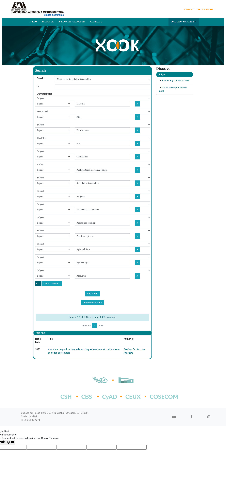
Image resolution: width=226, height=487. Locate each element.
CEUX (133, 396)
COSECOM (158, 396)
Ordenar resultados (92, 302)
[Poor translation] (10, 442)
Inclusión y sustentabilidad (175, 80)
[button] (189, 9)
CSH (66, 396)
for (38, 86)
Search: (38, 78)
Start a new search (51, 283)
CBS (86, 396)
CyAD (109, 396)
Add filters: (92, 293)
